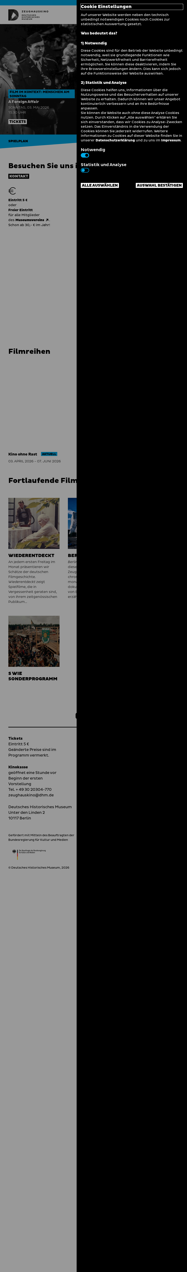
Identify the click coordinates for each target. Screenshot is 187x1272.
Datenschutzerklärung (115, 140)
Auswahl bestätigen (159, 185)
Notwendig (93, 152)
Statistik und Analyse (103, 167)
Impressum (171, 140)
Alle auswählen (100, 185)
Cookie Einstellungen (106, 7)
